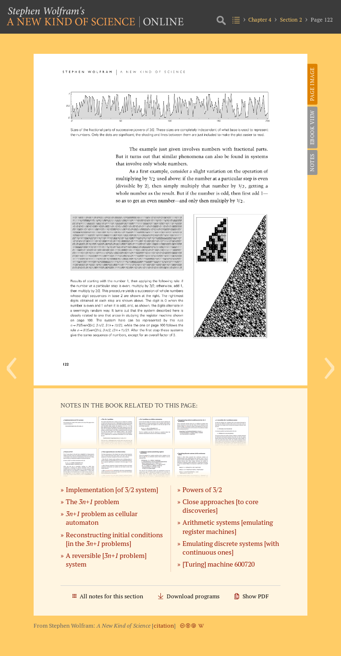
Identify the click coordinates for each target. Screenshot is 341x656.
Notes (312, 162)
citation (164, 625)
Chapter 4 (259, 19)
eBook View (312, 127)
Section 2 (291, 19)
